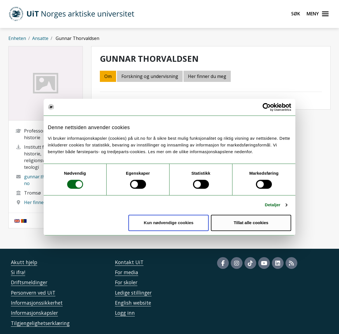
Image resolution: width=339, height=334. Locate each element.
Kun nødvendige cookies (169, 222)
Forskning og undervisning (149, 76)
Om (108, 76)
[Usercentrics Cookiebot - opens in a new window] (266, 107)
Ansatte (40, 38)
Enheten (17, 38)
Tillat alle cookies (251, 222)
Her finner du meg (43, 202)
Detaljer (273, 205)
